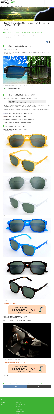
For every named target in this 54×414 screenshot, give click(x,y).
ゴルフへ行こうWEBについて (21, 404)
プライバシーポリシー (20, 408)
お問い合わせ (18, 406)
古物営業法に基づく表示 (20, 411)
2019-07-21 (6, 29)
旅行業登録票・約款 (19, 409)
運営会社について (19, 402)
